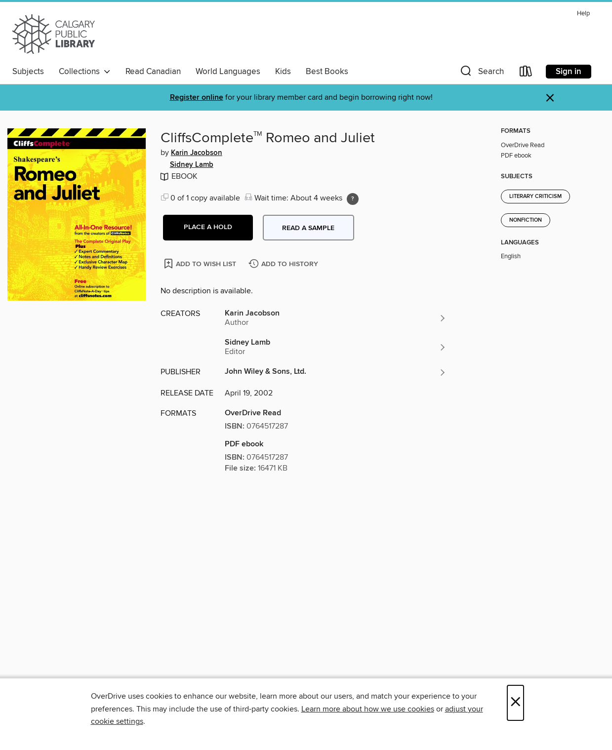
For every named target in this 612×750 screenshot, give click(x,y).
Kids (283, 71)
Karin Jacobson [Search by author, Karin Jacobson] (196, 153)
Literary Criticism (535, 196)
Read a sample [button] (308, 228)
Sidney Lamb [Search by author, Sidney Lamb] (191, 164)
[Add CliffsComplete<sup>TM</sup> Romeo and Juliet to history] (284, 264)
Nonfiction (525, 220)
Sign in (568, 71)
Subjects (28, 71)
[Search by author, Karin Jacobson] (336, 318)
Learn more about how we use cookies (367, 709)
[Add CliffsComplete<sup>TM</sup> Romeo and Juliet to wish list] (201, 263)
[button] (481, 73)
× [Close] (515, 702)
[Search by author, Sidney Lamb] (336, 347)
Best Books (327, 71)
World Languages (228, 71)
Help (583, 13)
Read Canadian (153, 71)
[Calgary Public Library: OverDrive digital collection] (53, 34)
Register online (196, 97)
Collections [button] (85, 71)
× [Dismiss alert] (550, 98)
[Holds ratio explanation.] (353, 199)
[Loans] (526, 73)
